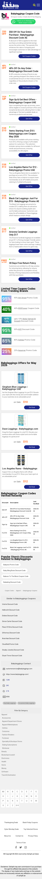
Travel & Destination (9, 775)
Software (5, 772)
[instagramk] (25, 847)
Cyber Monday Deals (11, 829)
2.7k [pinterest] (7, 691)
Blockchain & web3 (8, 755)
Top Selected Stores (31, 829)
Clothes (5, 728)
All (3, 792)
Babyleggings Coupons (30, 590)
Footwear (5, 738)
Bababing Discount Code (12, 582)
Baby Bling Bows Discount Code (14, 570)
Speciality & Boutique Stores (12, 741)
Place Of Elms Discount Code (12, 627)
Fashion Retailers (8, 735)
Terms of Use (21, 843)
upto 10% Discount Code (25, 320)
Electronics (5, 758)
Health (4, 761)
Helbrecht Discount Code (10, 610)
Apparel (4, 714)
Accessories (6, 718)
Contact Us (19, 836)
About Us (7, 836)
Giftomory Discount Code (11, 633)
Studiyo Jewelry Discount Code (13, 650)
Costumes (5, 731)
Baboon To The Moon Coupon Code (15, 576)
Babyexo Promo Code (11, 565)
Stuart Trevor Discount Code (12, 655)
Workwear (5, 748)
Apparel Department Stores (12, 721)
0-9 (17, 805)
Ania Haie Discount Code (10, 638)
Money (4, 768)
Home (4, 765)
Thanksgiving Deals (11, 822)
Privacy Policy (33, 836)
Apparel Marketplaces (10, 725)
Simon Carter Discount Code (12, 621)
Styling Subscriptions (9, 745)
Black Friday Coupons (30, 822)
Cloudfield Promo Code (10, 644)
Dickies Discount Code (10, 616)
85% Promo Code (24, 340)
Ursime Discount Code (10, 604)
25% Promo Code (25, 350)
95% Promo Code (26, 298)
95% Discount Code (24, 329)
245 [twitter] (7, 685)
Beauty (4, 751)
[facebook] (16, 847)
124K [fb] (8, 680)
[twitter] (20, 847)
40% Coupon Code (26, 308)
